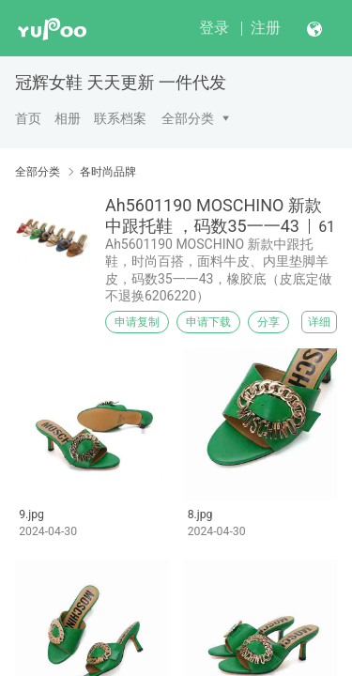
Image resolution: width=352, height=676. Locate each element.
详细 (319, 322)
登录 (214, 28)
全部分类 (187, 118)
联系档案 (120, 118)
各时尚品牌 (108, 171)
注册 (266, 28)
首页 (28, 118)
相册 (67, 118)
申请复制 (137, 322)
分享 (268, 322)
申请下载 (208, 322)
